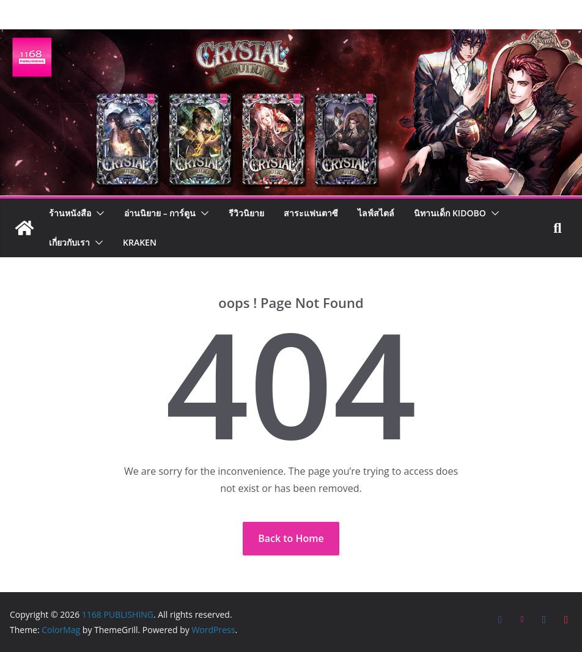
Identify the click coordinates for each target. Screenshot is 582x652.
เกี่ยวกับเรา (69, 242)
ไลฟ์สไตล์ (376, 213)
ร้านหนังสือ (70, 213)
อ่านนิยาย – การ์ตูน (160, 213)
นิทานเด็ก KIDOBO (449, 213)
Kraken (140, 242)
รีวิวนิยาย (246, 213)
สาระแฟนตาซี (311, 213)
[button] (98, 213)
